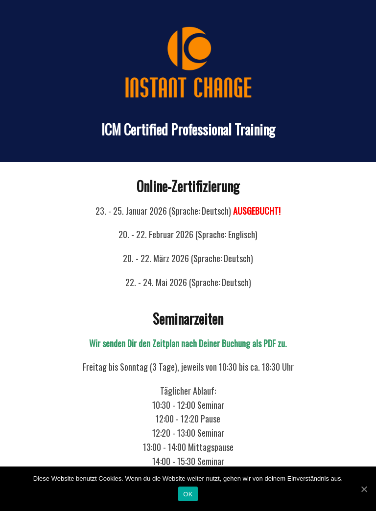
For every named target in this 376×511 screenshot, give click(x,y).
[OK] (364, 489)
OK (187, 494)
